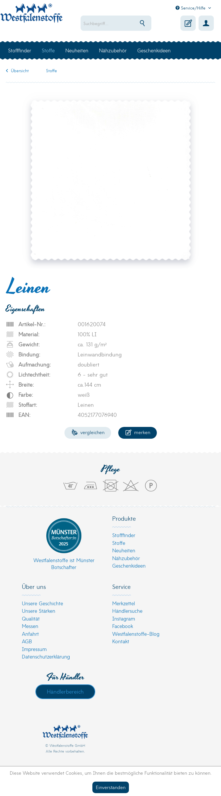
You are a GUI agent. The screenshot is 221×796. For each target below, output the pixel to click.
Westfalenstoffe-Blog (135, 633)
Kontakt (120, 641)
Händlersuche (127, 610)
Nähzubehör (126, 558)
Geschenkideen (129, 565)
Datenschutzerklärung (46, 656)
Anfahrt (30, 633)
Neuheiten (123, 550)
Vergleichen (87, 432)
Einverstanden (110, 787)
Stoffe (118, 542)
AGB (27, 641)
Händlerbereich (65, 691)
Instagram (123, 618)
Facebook (122, 625)
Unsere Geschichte (42, 603)
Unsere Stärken (38, 610)
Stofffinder (123, 535)
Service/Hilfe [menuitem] (191, 8)
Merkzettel (123, 603)
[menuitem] (116, 23)
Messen (30, 625)
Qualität (31, 618)
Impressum (34, 648)
